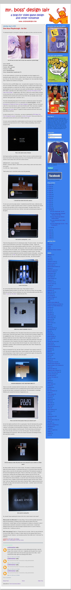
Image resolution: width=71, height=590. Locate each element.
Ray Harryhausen (52, 390)
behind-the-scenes (52, 270)
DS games (50, 298)
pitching (49, 380)
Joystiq (49, 246)
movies (49, 367)
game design (50, 317)
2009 (50, 235)
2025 (50, 184)
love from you (51, 358)
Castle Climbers (51, 278)
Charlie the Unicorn (14, 104)
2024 (50, 186)
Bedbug (49, 268)
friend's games (51, 315)
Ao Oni (7, 540)
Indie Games (13, 540)
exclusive (50, 307)
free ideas (50, 314)
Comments (52, 137)
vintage (49, 428)
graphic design (51, 336)
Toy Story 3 (50, 423)
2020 (50, 194)
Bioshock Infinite (51, 271)
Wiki (14, 254)
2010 (50, 233)
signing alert (50, 399)
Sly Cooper (50, 402)
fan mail (49, 310)
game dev (50, 319)
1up (48, 242)
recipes (49, 392)
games (49, 324)
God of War (50, 334)
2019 (50, 196)
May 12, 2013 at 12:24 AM (13, 556)
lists (48, 356)
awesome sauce (51, 263)
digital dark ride (51, 292)
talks (49, 418)
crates (49, 287)
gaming (49, 326)
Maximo (49, 360)
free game (50, 312)
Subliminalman (11, 547)
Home (23, 580)
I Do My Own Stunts (52, 341)
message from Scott (52, 361)
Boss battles (50, 276)
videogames (50, 426)
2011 (50, 232)
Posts (50, 134)
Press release (51, 383)
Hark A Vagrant (23, 104)
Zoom (49, 435)
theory (49, 421)
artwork (49, 259)
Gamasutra (50, 244)
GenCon (49, 333)
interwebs (50, 350)
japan (49, 351)
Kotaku (49, 248)
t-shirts (49, 414)
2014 (50, 206)
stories (49, 407)
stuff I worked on (51, 409)
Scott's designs (51, 394)
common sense (51, 283)
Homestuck (5, 104)
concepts (50, 285)
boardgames (50, 275)
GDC (49, 331)
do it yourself (50, 295)
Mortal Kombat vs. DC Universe (55, 365)
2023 (50, 188)
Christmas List (51, 281)
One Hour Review (20, 540)
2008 (50, 237)
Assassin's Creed (51, 261)
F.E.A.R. (49, 309)
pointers (49, 382)
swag (49, 412)
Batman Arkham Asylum (53, 266)
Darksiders (50, 290)
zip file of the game (26, 116)
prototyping (50, 387)
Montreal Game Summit (53, 363)
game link (50, 321)
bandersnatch (51, 264)
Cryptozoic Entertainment (53, 288)
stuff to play (50, 411)
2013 (50, 208)
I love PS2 (50, 343)
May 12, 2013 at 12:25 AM (13, 569)
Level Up (50, 355)
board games (51, 273)
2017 (50, 200)
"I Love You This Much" (11, 293)
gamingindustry (51, 329)
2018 (50, 198)
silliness (49, 401)
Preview (49, 385)
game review (50, 322)
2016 (50, 202)
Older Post (40, 580)
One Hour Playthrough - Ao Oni (57, 211)
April (51, 227)
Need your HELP (51, 368)
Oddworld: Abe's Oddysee (53, 370)
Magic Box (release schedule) (54, 249)
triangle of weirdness (52, 424)
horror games (51, 338)
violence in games (52, 429)
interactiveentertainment (53, 346)
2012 (50, 230)
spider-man (50, 404)
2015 (50, 204)
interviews (50, 348)
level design (50, 353)
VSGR (49, 431)
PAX (49, 378)
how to (49, 339)
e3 (48, 300)
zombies (49, 433)
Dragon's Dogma (51, 297)
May (51, 209)
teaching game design (53, 419)
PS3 (48, 389)
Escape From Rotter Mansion (54, 305)
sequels (49, 397)
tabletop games (51, 416)
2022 (50, 190)
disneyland (50, 293)
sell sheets (50, 395)
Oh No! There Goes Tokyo (53, 372)
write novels (11, 109)
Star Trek (50, 406)
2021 (50, 192)
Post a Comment (7, 577)
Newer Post (6, 580)
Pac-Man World (51, 375)
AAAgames (50, 254)
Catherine (50, 280)
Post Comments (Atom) (15, 583)
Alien (49, 256)
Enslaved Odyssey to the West (55, 304)
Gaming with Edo (51, 327)
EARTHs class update (53, 302)
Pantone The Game (52, 377)
